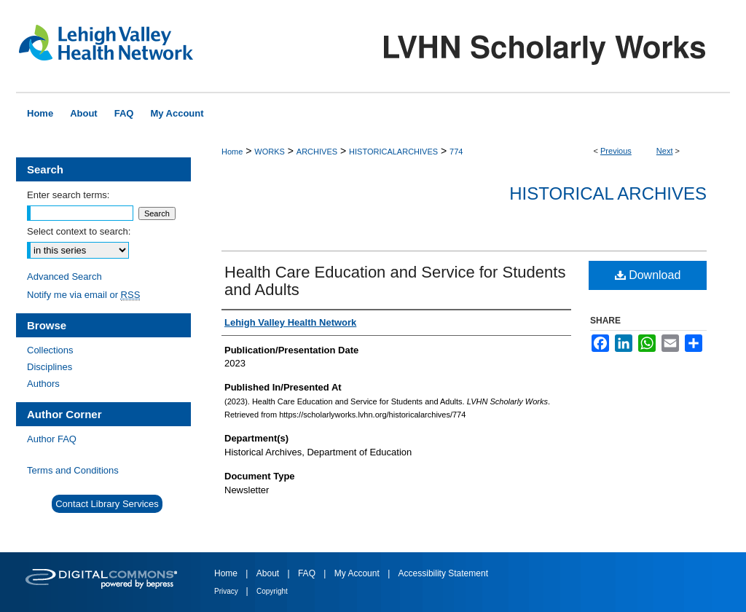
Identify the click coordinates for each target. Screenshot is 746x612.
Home (232, 151)
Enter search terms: (68, 194)
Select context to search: (78, 231)
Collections (50, 350)
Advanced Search (64, 276)
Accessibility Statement (443, 573)
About (269, 573)
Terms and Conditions (73, 470)
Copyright (272, 591)
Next (664, 150)
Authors (43, 383)
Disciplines (49, 366)
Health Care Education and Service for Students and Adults (394, 281)
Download (648, 275)
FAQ (308, 573)
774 (456, 151)
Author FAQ (51, 439)
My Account (358, 573)
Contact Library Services (107, 503)
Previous (616, 150)
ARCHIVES (317, 151)
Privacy (227, 591)
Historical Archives (608, 193)
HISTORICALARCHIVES (393, 151)
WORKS (269, 151)
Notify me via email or (83, 294)
